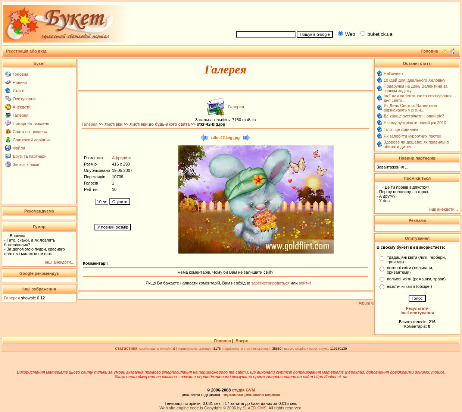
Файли (19, 148)
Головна (20, 74)
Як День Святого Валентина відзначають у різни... (410, 107)
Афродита (121, 157)
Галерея (20, 115)
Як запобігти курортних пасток (412, 136)
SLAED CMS (254, 408)
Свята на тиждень (30, 131)
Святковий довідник (31, 140)
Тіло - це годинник (401, 129)
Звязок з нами (26, 164)
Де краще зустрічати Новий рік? (414, 116)
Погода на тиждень (31, 123)
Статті (18, 90)
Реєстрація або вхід (26, 51)
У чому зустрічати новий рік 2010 (415, 122)
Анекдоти (22, 107)
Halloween (393, 73)
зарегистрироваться (270, 283)
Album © (366, 303)
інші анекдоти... (59, 262)
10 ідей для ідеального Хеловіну (414, 80)
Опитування (24, 99)
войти (304, 283)
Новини (20, 82)
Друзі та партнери (30, 156)
